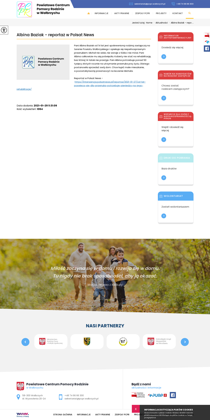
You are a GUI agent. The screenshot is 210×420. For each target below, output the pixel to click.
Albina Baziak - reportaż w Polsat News (55, 35)
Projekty (161, 13)
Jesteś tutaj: (139, 23)
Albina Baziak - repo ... (181, 23)
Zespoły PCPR (142, 13)
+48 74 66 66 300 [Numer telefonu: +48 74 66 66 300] (74, 395)
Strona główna (89, 13)
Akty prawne (121, 13)
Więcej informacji (163, 56)
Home (149, 23)
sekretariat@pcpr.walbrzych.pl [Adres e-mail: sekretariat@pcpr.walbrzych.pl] (81, 398)
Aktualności (160, 23)
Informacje (101, 13)
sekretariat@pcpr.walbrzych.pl (147, 3)
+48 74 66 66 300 (182, 4)
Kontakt (178, 13)
